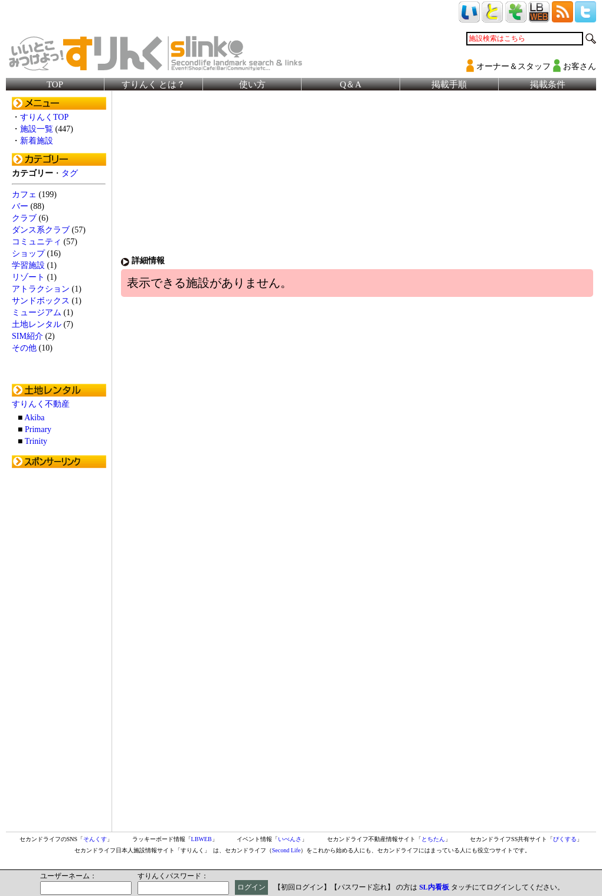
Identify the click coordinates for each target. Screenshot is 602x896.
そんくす (95, 839)
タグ (69, 173)
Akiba (34, 417)
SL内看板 (434, 887)
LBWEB (201, 839)
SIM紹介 (27, 336)
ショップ (28, 253)
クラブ (24, 218)
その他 (24, 348)
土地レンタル (36, 324)
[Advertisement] (59, 651)
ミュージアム (36, 312)
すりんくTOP (44, 117)
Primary (38, 429)
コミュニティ (36, 241)
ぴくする (565, 839)
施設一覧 (36, 129)
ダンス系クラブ (41, 229)
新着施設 (36, 140)
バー (20, 206)
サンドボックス (41, 300)
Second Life (286, 850)
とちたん (433, 839)
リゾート (28, 277)
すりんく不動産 (41, 404)
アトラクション (41, 289)
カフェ (24, 194)
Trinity (36, 441)
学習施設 (28, 265)
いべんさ (290, 839)
